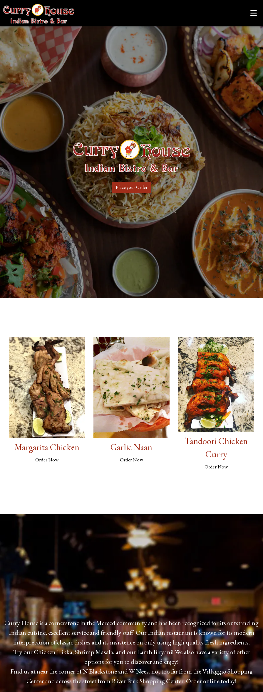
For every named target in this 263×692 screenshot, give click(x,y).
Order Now (46, 459)
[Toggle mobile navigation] (254, 13)
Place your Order (132, 187)
